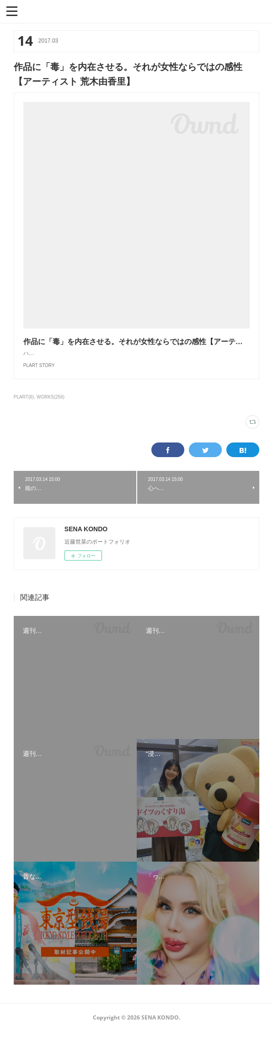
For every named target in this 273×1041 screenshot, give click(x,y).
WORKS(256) (50, 406)
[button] (11, 10)
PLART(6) (24, 406)
